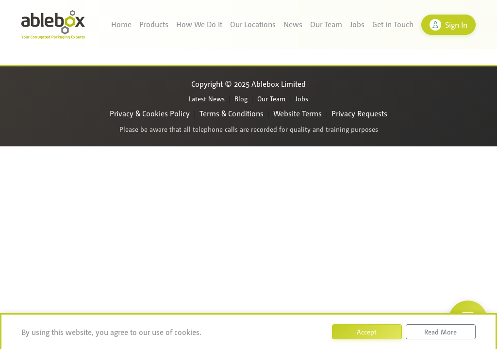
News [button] (292, 24)
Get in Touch (393, 24)
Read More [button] (440, 331)
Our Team (326, 24)
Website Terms (297, 113)
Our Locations (253, 24)
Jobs (357, 24)
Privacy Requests (359, 113)
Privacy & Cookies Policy (150, 113)
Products (153, 24)
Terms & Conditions (231, 113)
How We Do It (199, 24)
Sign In (448, 25)
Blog (241, 98)
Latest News (207, 98)
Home (121, 24)
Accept (367, 331)
